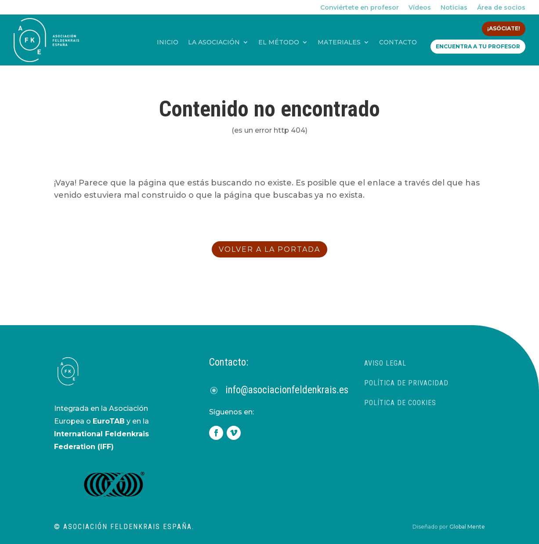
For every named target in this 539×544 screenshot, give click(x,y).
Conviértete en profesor (359, 7)
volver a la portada (269, 249)
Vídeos (420, 7)
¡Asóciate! (503, 28)
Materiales (339, 42)
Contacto (398, 42)
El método (278, 42)
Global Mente (467, 526)
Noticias (454, 7)
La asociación (214, 42)
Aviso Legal (385, 363)
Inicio (167, 42)
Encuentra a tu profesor (478, 46)
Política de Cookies (400, 403)
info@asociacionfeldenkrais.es (286, 390)
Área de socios (501, 7)
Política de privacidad (406, 383)
